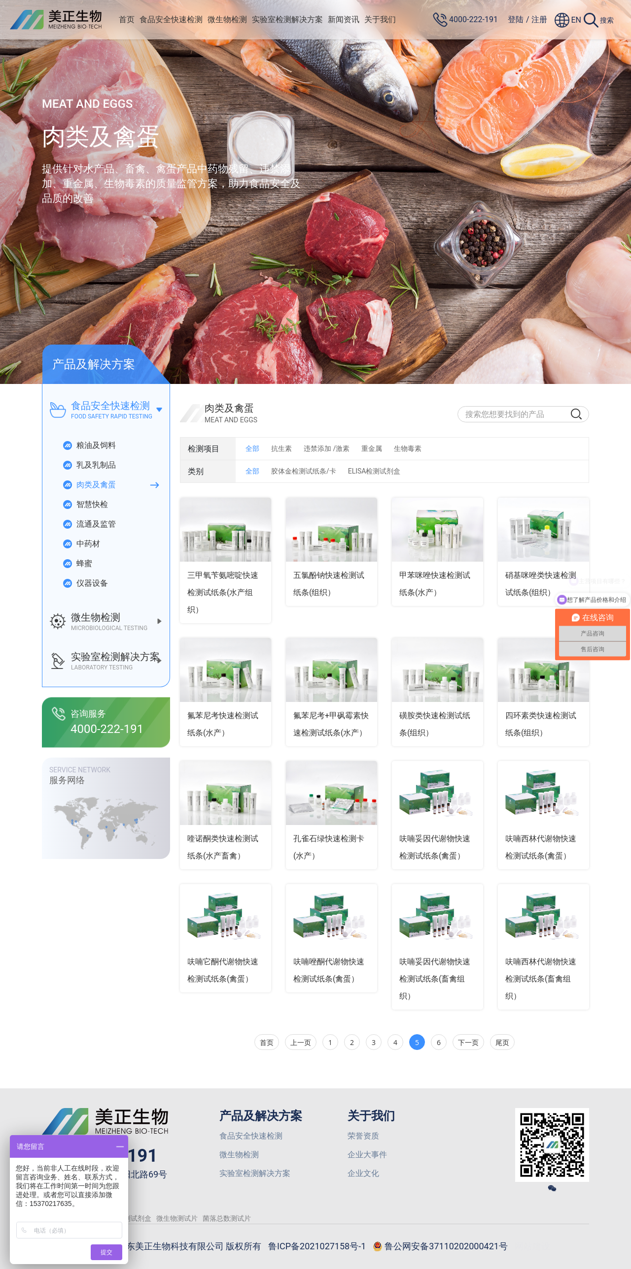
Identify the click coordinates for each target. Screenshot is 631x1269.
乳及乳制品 (89, 465)
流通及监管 (89, 524)
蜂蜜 (77, 563)
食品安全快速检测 (171, 19)
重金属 (371, 448)
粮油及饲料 (89, 445)
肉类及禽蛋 (89, 484)
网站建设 (532, 1246)
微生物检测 (227, 19)
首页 (127, 19)
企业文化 (363, 1173)
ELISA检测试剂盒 (374, 471)
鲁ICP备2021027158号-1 (317, 1246)
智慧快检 (85, 504)
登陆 (516, 19)
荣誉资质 (363, 1136)
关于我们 (380, 19)
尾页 (502, 1042)
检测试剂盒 (134, 1218)
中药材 (81, 544)
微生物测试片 (177, 1218)
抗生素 (281, 448)
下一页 (468, 1042)
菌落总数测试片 (227, 1218)
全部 (252, 448)
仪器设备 (85, 583)
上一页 (300, 1042)
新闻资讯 (343, 19)
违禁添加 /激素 (327, 448)
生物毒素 (407, 448)
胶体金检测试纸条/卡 (303, 471)
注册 (539, 19)
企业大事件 (367, 1154)
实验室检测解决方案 (287, 19)
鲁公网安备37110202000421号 (440, 1247)
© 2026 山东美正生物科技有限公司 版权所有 (173, 1246)
